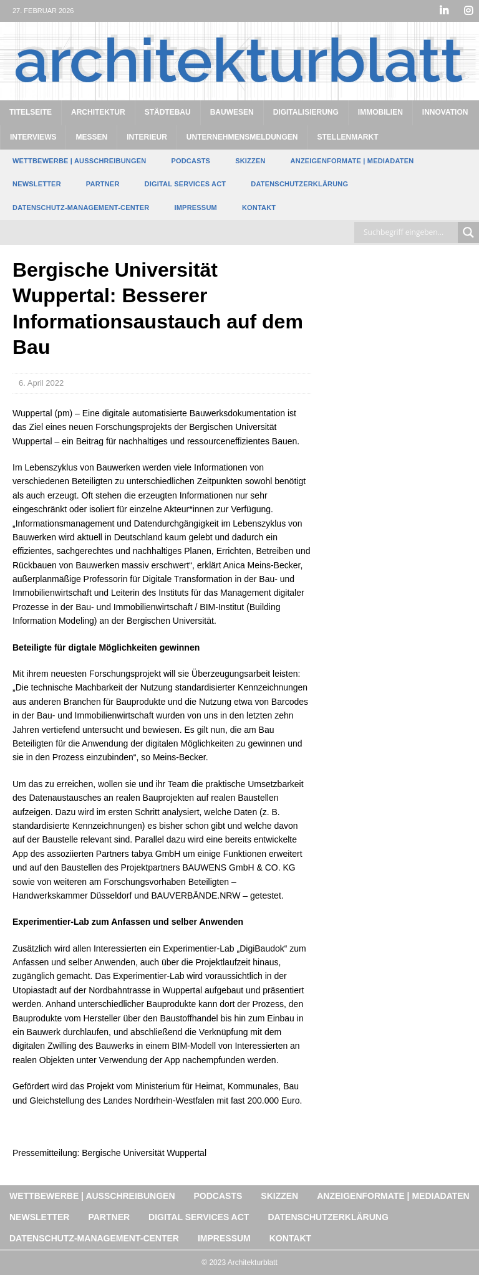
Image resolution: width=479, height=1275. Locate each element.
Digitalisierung (306, 112)
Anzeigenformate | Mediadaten (352, 161)
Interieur (147, 137)
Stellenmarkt (348, 137)
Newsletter (36, 184)
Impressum (195, 207)
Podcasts (190, 161)
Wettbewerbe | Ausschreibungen (79, 161)
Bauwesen (232, 112)
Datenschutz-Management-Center (80, 207)
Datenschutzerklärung (299, 184)
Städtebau (168, 112)
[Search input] (409, 232)
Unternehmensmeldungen (242, 137)
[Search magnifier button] (468, 232)
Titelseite (30, 112)
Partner (103, 184)
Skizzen (250, 161)
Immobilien (380, 112)
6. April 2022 (41, 383)
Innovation (445, 112)
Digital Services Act (185, 184)
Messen (91, 137)
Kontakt (259, 207)
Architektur (98, 112)
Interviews (33, 137)
